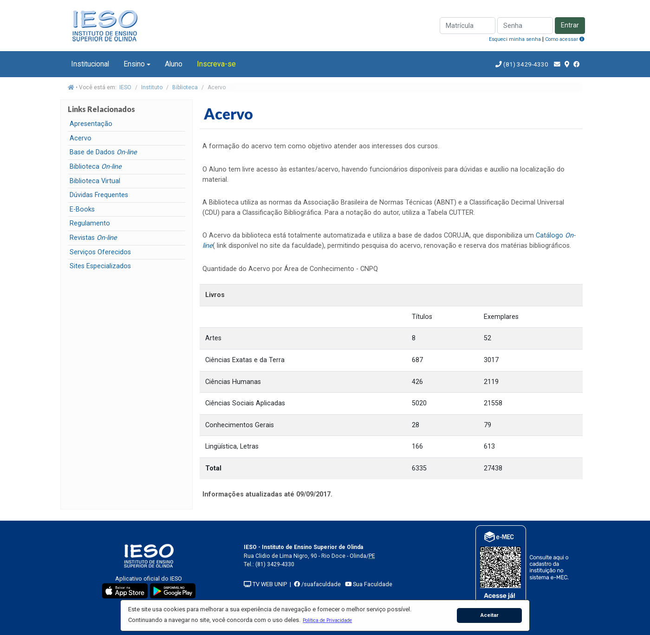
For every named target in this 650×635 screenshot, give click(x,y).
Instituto (151, 87)
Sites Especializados (100, 266)
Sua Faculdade (368, 584)
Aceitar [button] (490, 615)
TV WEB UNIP (265, 584)
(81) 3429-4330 (525, 64)
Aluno (173, 64)
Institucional (90, 64)
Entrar (570, 25)
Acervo (80, 138)
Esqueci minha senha (515, 39)
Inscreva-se (216, 64)
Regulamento (90, 223)
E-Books (82, 209)
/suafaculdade (317, 584)
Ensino (134, 64)
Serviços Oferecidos (100, 252)
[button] (327, 620)
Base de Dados (103, 152)
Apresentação (91, 124)
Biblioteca (185, 87)
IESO (125, 87)
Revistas (93, 238)
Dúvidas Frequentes (99, 195)
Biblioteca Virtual (95, 181)
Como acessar (565, 39)
